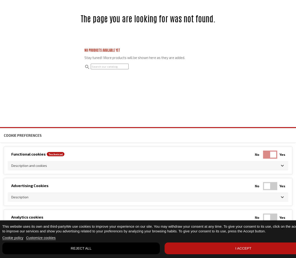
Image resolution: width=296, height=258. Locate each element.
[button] (148, 165)
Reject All (81, 248)
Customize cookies (41, 238)
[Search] (110, 66)
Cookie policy (12, 238)
